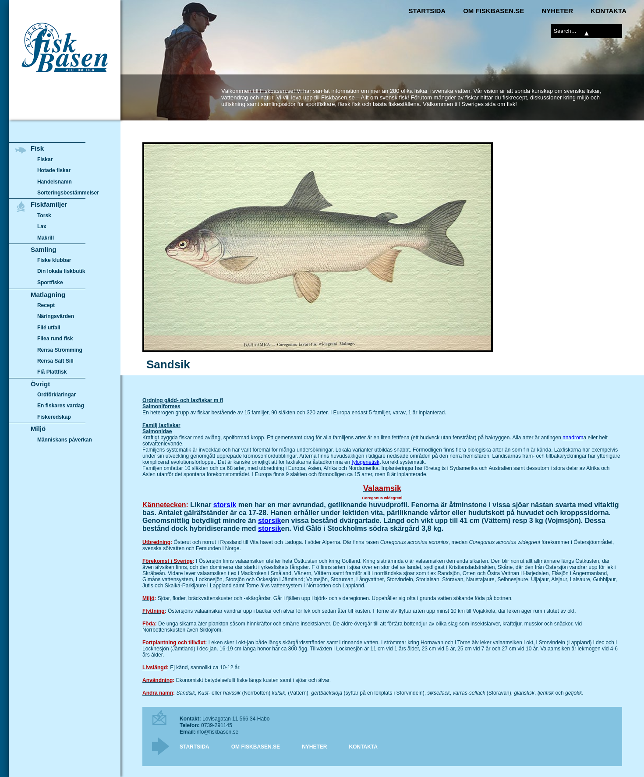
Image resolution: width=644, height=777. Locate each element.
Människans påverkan (64, 440)
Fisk (37, 148)
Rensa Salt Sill (55, 361)
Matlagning (48, 294)
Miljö (38, 428)
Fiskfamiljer (49, 204)
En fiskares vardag (60, 406)
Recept (46, 305)
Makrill (45, 238)
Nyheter (557, 10)
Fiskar (45, 159)
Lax (41, 226)
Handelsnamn (54, 182)
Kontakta (608, 10)
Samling (43, 249)
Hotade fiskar (54, 170)
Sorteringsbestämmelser (68, 193)
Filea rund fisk (55, 339)
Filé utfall (48, 328)
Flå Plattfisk (52, 372)
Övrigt (40, 384)
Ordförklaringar (56, 395)
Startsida (427, 10)
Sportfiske (50, 282)
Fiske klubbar (54, 260)
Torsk (44, 215)
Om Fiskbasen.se (493, 10)
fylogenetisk (365, 462)
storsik (224, 505)
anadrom (573, 437)
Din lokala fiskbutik (61, 271)
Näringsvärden (55, 316)
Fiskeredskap (54, 417)
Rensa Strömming (59, 350)
